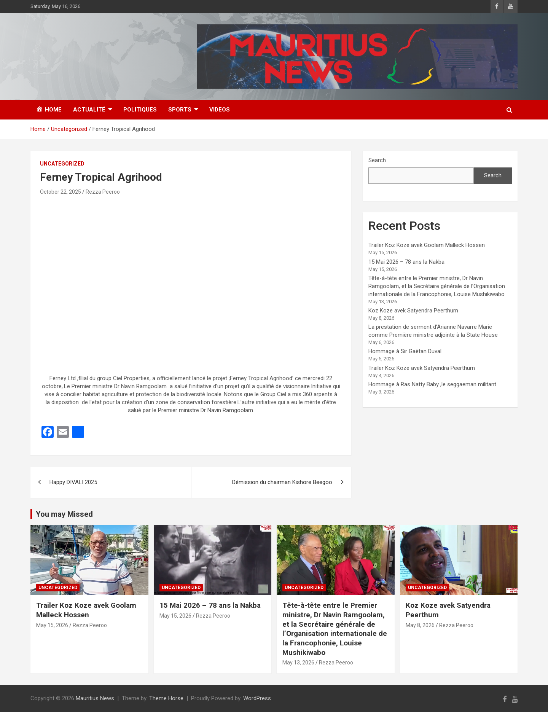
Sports (179, 109)
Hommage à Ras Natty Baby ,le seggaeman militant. (432, 384)
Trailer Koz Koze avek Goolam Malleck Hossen (426, 245)
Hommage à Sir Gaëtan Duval (404, 351)
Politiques (140, 109)
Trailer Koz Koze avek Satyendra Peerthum (421, 368)
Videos (219, 109)
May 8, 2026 (420, 625)
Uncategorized (62, 164)
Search (377, 160)
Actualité (89, 109)
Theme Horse (166, 698)
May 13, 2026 (298, 662)
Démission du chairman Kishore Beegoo (282, 482)
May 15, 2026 (52, 625)
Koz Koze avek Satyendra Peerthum (413, 310)
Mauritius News (95, 698)
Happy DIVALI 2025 (73, 482)
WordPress (257, 698)
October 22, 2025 (60, 192)
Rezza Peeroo (103, 192)
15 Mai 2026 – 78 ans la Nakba (406, 261)
